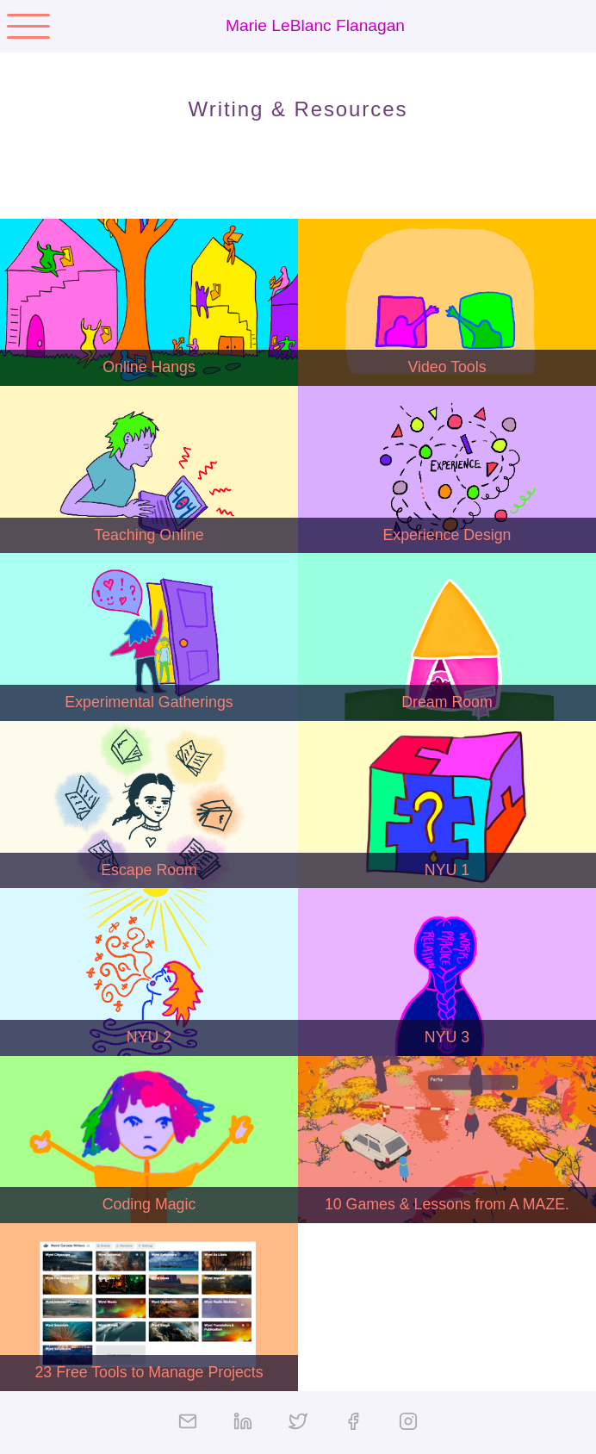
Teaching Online (148, 535)
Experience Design (447, 535)
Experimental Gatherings (149, 702)
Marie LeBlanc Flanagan (315, 25)
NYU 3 (447, 1037)
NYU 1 (447, 870)
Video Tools (446, 367)
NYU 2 (149, 1037)
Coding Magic (149, 1204)
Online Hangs (149, 367)
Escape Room (148, 870)
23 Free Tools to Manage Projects (148, 1372)
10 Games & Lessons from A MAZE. (447, 1204)
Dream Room (447, 702)
